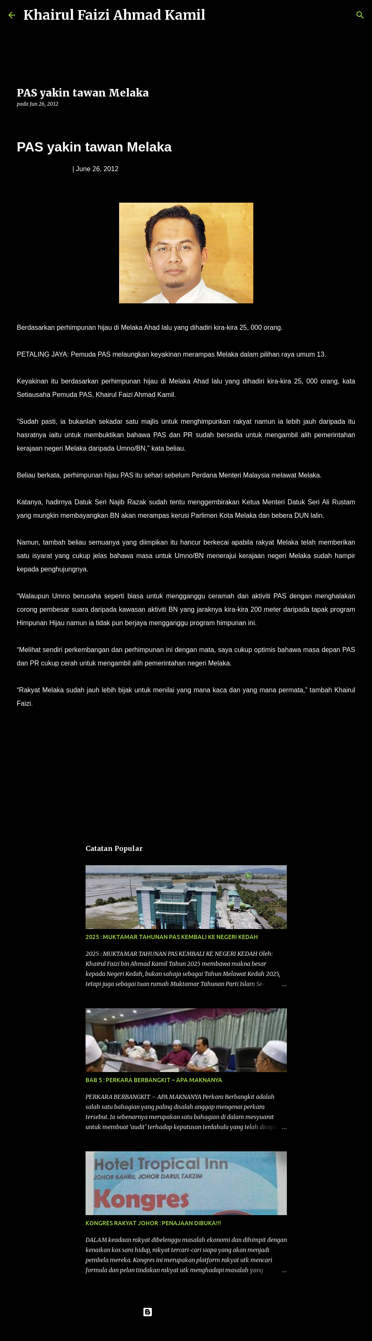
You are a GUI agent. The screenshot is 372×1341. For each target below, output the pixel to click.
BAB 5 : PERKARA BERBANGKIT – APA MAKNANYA (154, 1080)
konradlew (203, 1329)
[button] (22, 121)
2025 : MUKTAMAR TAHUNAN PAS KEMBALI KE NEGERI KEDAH (172, 937)
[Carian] (217, 15)
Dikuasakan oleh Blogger (186, 1312)
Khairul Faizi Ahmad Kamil (114, 15)
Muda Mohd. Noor (43, 168)
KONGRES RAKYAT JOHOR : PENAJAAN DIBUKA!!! (153, 1223)
